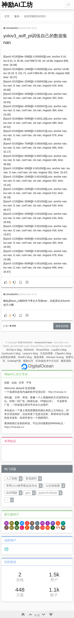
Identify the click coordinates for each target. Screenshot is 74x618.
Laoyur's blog (30, 353)
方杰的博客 (46, 353)
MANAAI (29, 349)
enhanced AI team (43, 342)
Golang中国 (14, 360)
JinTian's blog (14, 349)
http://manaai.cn (57, 391)
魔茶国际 (66, 360)
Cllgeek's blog (63, 353)
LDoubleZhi (12, 28)
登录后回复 (62, 326)
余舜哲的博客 (8, 357)
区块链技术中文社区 (47, 360)
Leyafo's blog (58, 349)
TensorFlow (42, 349)
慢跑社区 (28, 360)
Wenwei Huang (55, 357)
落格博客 (39, 357)
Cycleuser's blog (10, 353)
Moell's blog (25, 357)
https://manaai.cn (14, 426)
